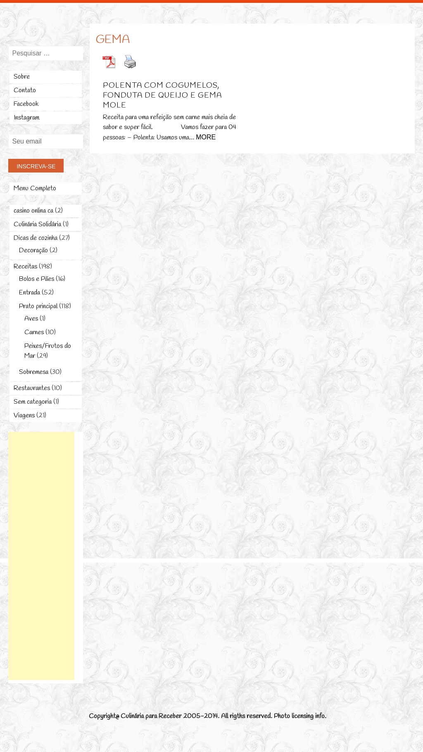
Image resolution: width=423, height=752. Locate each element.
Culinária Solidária (37, 224)
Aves (31, 318)
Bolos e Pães (36, 279)
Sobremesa (33, 372)
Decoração (33, 250)
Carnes (34, 332)
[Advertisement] (41, 556)
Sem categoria (33, 402)
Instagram (26, 117)
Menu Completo (35, 188)
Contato (25, 90)
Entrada (29, 292)
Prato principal (38, 306)
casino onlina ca (33, 210)
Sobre (22, 76)
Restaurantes (32, 388)
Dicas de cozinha (35, 238)
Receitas (25, 266)
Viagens (24, 415)
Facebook (26, 104)
